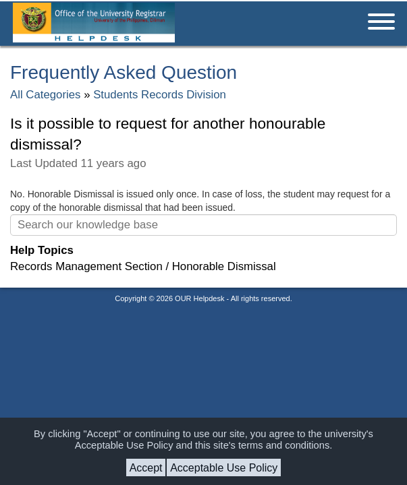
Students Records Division (159, 94)
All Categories (45, 94)
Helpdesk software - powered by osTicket (203, 311)
